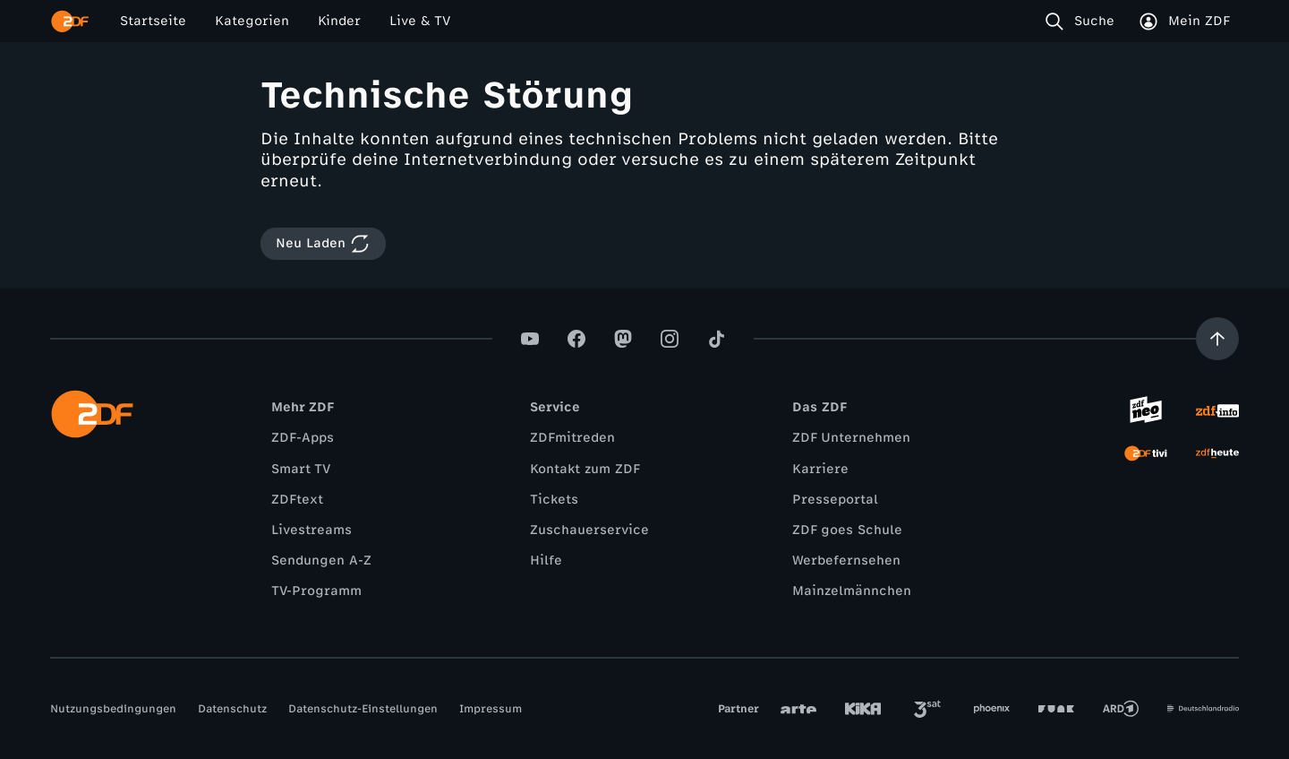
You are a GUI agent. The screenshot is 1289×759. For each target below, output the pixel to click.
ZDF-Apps (302, 437)
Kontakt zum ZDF (585, 469)
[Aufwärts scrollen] (1217, 338)
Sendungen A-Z (321, 560)
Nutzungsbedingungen (113, 709)
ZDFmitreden (572, 437)
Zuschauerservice (589, 530)
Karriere (820, 469)
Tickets (554, 499)
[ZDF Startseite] (70, 21)
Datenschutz (232, 709)
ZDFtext (297, 499)
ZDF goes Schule (847, 530)
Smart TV (300, 469)
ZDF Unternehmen (851, 437)
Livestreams (311, 530)
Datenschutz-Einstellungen (363, 709)
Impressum (490, 709)
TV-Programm (316, 591)
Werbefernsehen (846, 560)
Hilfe (546, 560)
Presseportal (835, 499)
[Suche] (1083, 21)
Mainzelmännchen (851, 591)
